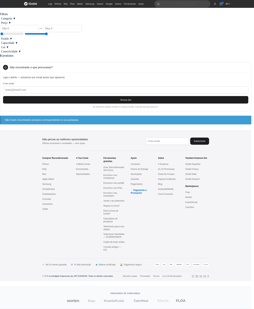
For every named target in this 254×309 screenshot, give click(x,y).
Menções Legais (130, 276)
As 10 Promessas (166, 169)
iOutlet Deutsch (192, 179)
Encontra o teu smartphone (110, 176)
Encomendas (82, 169)
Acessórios (47, 204)
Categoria (8, 18)
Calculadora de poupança (110, 220)
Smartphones (48, 189)
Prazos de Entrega (139, 169)
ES (201, 276)
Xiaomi (100, 4)
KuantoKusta (191, 202)
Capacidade (9, 42)
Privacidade (145, 276)
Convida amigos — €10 (112, 248)
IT (208, 276)
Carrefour (189, 207)
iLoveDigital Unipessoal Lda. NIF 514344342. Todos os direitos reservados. (81, 276)
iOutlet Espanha (192, 164)
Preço (6, 22)
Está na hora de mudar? (110, 212)
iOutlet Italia (190, 174)
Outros (118, 4)
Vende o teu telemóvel (113, 201)
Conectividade (11, 51)
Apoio (141, 4)
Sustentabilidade (165, 189)
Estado (6, 38)
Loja (50, 4)
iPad (72, 4)
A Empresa (163, 164)
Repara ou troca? (111, 206)
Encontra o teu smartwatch (110, 194)
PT (193, 276)
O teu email (8, 83)
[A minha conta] (215, 3)
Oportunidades (83, 174)
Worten (188, 197)
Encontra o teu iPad (112, 188)
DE (197, 276)
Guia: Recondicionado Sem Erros (113, 168)
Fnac (187, 192)
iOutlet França (192, 169)
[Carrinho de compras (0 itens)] (221, 3)
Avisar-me (125, 99)
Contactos (135, 164)
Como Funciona (165, 194)
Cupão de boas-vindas (113, 242)
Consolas (46, 199)
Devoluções (136, 174)
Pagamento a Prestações (139, 191)
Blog (160, 184)
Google (109, 4)
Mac (66, 4)
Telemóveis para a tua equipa (113, 228)
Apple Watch (48, 179)
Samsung (89, 4)
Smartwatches (49, 194)
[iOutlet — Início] (30, 4)
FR (204, 276)
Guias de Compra (166, 174)
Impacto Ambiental (166, 179)
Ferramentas (130, 4)
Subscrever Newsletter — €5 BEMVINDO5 (114, 235)
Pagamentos (137, 184)
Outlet (45, 209)
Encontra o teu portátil (113, 183)
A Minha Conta (83, 164)
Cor (5, 47)
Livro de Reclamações (172, 276)
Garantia (135, 179)
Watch (80, 4)
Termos (156, 276)
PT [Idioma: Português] (228, 4)
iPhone (58, 4)
